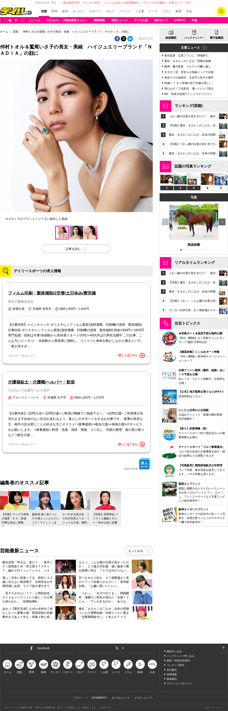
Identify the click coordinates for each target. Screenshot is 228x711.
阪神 (65, 11)
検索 (221, 11)
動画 (178, 11)
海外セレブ (161, 20)
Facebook (43, 648)
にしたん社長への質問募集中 (121, 2)
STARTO (179, 20)
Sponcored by (137, 464)
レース (153, 11)
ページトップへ (223, 648)
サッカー (78, 11)
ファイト (125, 11)
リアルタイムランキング (195, 262)
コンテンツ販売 (175, 665)
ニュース (34, 20)
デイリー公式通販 (154, 2)
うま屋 (139, 11)
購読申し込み (174, 651)
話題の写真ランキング (193, 166)
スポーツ (95, 11)
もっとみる (135, 551)
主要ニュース (190, 47)
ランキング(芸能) (189, 106)
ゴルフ (109, 11)
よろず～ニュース (144, 697)
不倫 (194, 20)
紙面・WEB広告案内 (178, 660)
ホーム (4, 31)
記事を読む (73, 249)
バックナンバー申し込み (180, 656)
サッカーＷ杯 (91, 2)
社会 (189, 11)
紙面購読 (171, 37)
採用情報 (172, 674)
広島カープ (175, 2)
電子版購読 (216, 37)
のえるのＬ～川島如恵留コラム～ (67, 20)
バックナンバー (193, 37)
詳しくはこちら (131, 355)
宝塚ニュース (119, 20)
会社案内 (172, 669)
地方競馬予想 (71, 2)
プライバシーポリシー (179, 683)
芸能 (44, 11)
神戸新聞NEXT (99, 697)
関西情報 (99, 20)
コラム (166, 11)
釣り (189, 2)
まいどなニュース (120, 697)
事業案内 (172, 679)
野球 (54, 11)
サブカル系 (141, 20)
